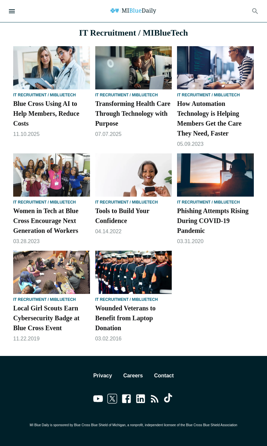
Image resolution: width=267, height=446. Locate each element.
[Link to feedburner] (155, 400)
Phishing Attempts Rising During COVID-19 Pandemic (213, 220)
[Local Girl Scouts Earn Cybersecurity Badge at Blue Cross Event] (51, 272)
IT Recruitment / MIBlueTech (44, 95)
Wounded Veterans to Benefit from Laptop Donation (125, 318)
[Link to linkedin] (140, 400)
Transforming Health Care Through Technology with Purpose (132, 113)
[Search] (255, 11)
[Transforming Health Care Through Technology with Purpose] (133, 67)
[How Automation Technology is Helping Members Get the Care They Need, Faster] (215, 67)
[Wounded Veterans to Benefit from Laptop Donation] (133, 272)
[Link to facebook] (126, 400)
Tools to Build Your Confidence (122, 215)
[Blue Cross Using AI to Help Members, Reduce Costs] (51, 67)
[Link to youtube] (98, 400)
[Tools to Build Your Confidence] (133, 175)
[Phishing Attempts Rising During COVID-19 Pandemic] (215, 175)
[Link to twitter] (112, 400)
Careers (133, 375)
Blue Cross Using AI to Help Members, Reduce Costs (46, 113)
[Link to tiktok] (169, 400)
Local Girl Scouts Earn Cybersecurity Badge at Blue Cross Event (46, 318)
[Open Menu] (11, 11)
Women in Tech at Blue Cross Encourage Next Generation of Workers (45, 220)
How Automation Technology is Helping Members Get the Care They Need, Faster (209, 118)
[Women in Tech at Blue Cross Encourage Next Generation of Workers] (51, 175)
